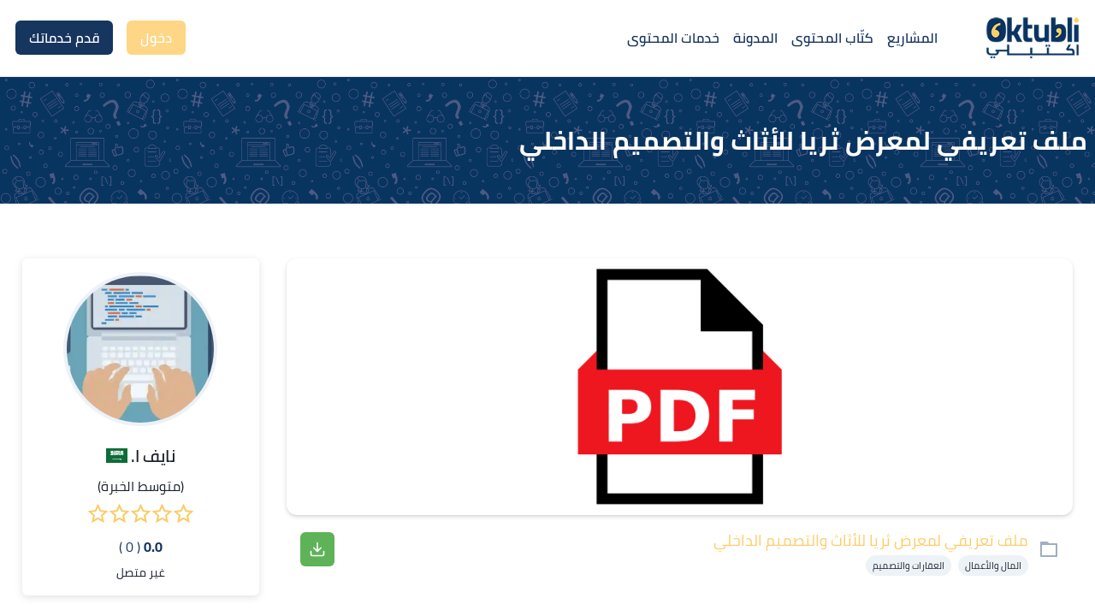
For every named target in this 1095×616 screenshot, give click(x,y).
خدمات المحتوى (673, 37)
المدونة (755, 37)
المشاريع (912, 37)
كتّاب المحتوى (832, 37)
